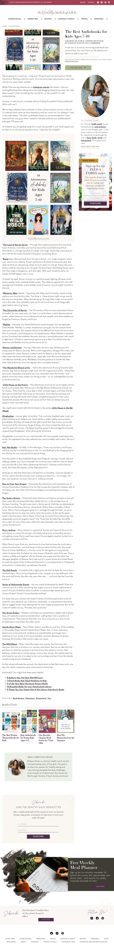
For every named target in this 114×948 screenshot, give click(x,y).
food (89, 138)
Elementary (30, 698)
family (94, 138)
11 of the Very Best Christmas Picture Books (27, 684)
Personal (95, 939)
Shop (106, 939)
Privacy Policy (50, 942)
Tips (49, 698)
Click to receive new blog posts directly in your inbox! (30, 2)
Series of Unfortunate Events (15, 585)
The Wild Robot (9, 644)
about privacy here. (71, 61)
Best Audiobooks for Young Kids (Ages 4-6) (28, 738)
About (23, 942)
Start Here (10, 939)
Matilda (6, 325)
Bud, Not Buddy (9, 448)
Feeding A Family (67, 939)
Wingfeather (8, 416)
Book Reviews (18, 698)
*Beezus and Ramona (12, 348)
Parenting (40, 939)
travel (100, 138)
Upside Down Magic (11, 627)
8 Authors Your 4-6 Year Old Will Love (25, 678)
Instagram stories (41, 87)
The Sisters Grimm (11, 498)
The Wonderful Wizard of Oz (16, 368)
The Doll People (9, 570)
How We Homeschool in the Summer (65, 738)
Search (83, 2)
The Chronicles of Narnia (15, 310)
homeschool (86, 141)
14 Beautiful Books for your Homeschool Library (29, 687)
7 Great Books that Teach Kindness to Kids (27, 681)
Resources (11, 942)
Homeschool (41, 698)
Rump (6, 259)
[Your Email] (38, 830)
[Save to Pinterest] (78, 67)
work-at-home (100, 127)
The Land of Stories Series (15, 245)
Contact (91, 2)
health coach (96, 124)
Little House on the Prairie (15, 385)
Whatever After (10, 293)
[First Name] (38, 824)
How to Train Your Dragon (14, 484)
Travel (53, 939)
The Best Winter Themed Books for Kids (10, 738)
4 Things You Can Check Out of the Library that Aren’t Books (35, 690)
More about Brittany (90, 146)
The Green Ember (10, 613)
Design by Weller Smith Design (93, 942)
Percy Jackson (9, 530)
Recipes (83, 939)
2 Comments (94, 43)
